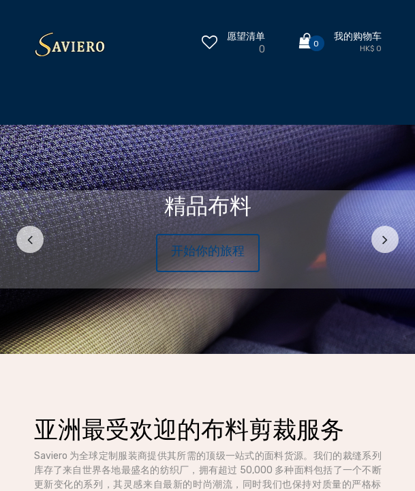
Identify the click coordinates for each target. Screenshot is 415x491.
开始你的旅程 (208, 250)
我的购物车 (358, 36)
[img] (33, 239)
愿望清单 (246, 36)
